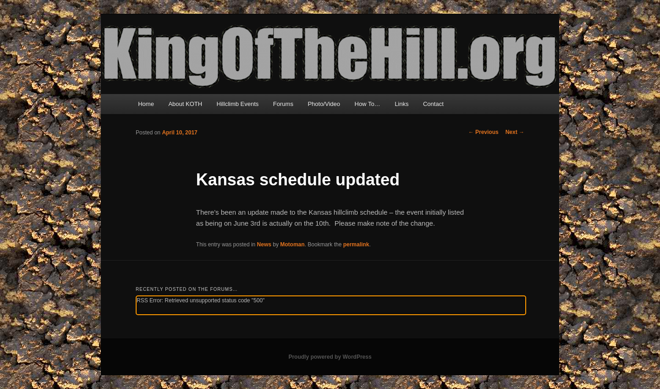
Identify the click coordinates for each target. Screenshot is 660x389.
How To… (367, 103)
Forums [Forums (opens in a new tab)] (283, 103)
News (264, 244)
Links (401, 103)
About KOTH (185, 103)
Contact (433, 103)
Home (146, 103)
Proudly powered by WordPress (329, 357)
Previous (483, 132)
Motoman (292, 244)
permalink (356, 244)
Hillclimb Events (238, 103)
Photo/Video (324, 103)
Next (515, 132)
